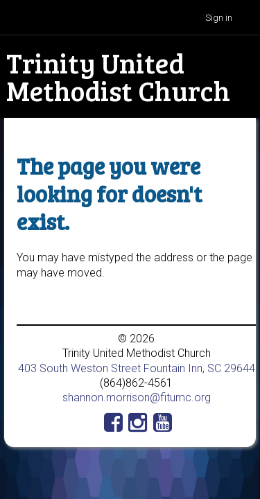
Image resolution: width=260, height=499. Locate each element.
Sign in (218, 17)
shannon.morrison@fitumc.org (136, 397)
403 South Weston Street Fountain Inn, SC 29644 (136, 368)
